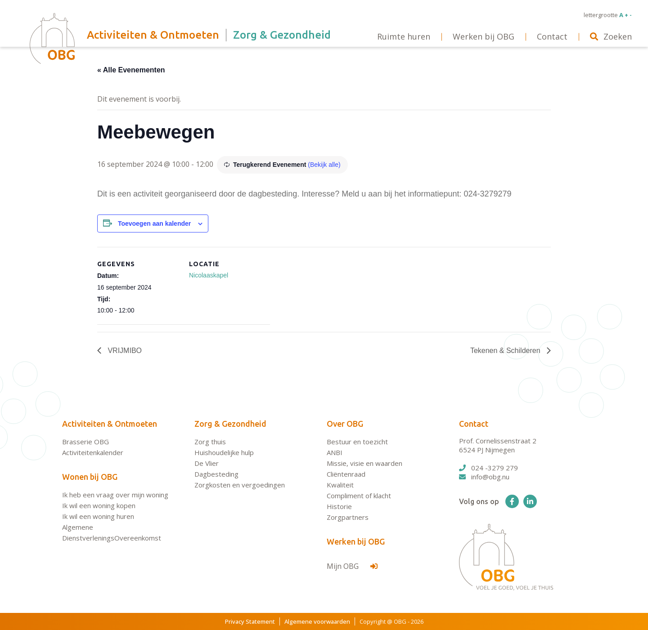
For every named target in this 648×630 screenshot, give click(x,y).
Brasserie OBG (85, 441)
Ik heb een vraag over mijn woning (115, 494)
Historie (339, 506)
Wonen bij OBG (89, 476)
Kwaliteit (340, 484)
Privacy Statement (250, 621)
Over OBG (345, 423)
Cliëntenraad (346, 473)
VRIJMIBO (124, 350)
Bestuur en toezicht (357, 441)
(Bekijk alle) (324, 164)
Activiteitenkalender (92, 452)
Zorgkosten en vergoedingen (239, 484)
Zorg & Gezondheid (230, 423)
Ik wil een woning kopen (98, 505)
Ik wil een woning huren (98, 516)
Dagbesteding (216, 473)
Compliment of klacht (359, 495)
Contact (473, 423)
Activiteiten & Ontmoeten (109, 423)
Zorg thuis (210, 441)
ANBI (334, 452)
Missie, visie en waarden (364, 463)
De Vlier (206, 463)
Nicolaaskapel (208, 275)
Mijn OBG (352, 566)
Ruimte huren (403, 36)
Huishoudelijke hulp (224, 452)
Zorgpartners (348, 517)
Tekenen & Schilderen (506, 350)
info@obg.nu (484, 476)
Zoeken (611, 36)
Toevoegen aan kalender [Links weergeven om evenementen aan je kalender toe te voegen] (154, 223)
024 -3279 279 (488, 467)
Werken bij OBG (356, 541)
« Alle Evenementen (131, 70)
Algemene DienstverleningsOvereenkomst (111, 532)
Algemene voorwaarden (317, 621)
